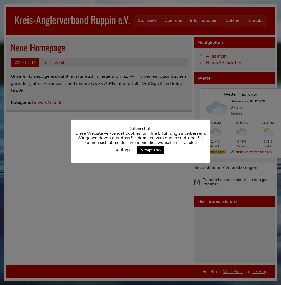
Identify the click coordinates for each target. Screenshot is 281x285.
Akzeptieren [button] (150, 150)
